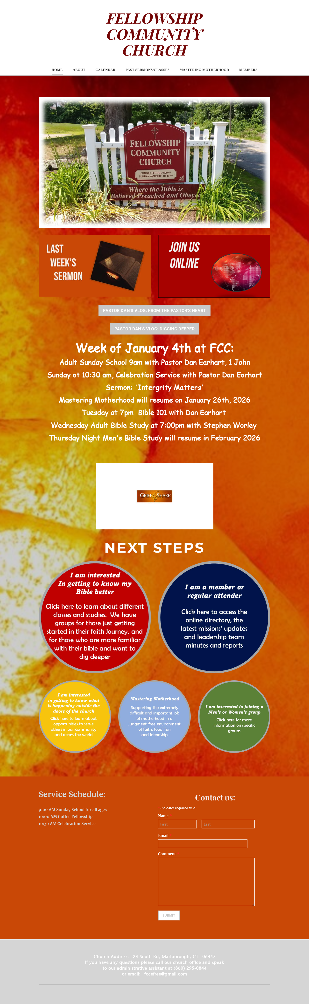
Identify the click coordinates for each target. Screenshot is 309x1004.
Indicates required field (176, 807)
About (79, 70)
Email (165, 835)
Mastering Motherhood (204, 70)
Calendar (106, 70)
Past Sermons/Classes (147, 70)
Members (248, 70)
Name (165, 816)
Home (57, 70)
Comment (168, 854)
